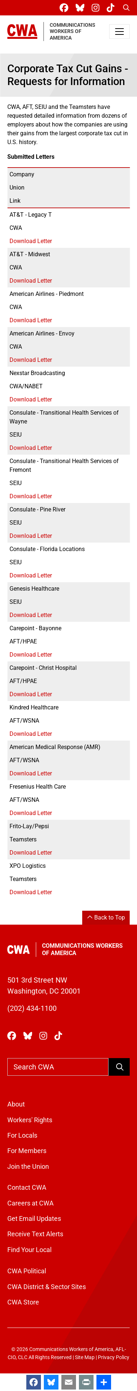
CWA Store (23, 1302)
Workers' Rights (29, 1120)
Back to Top (106, 917)
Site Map (85, 1357)
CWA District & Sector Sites (46, 1287)
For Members (26, 1151)
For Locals (22, 1135)
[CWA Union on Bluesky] (81, 7)
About (16, 1104)
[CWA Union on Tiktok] (112, 7)
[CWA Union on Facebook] (65, 7)
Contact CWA (26, 1187)
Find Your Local (29, 1250)
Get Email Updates (34, 1218)
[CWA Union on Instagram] (97, 7)
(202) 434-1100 (32, 1008)
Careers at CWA (30, 1203)
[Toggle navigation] (119, 31)
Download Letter (30, 241)
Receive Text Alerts (35, 1234)
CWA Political (26, 1271)
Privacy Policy (113, 1357)
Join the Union (28, 1166)
